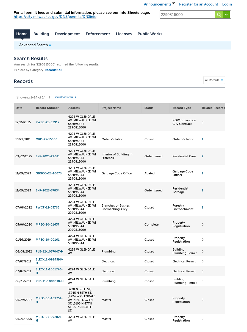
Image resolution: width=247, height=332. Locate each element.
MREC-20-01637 (47, 224)
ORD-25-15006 (46, 139)
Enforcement (98, 34)
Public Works (150, 34)
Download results (65, 97)
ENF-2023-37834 (48, 190)
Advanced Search (35, 45)
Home (21, 34)
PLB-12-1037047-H (49, 251)
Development (67, 34)
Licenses (124, 34)
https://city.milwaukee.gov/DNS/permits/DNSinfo (55, 17)
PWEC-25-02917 (47, 122)
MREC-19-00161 (48, 240)
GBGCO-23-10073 (49, 173)
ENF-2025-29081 (48, 156)
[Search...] (195, 14)
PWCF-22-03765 (47, 207)
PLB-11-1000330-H (49, 281)
